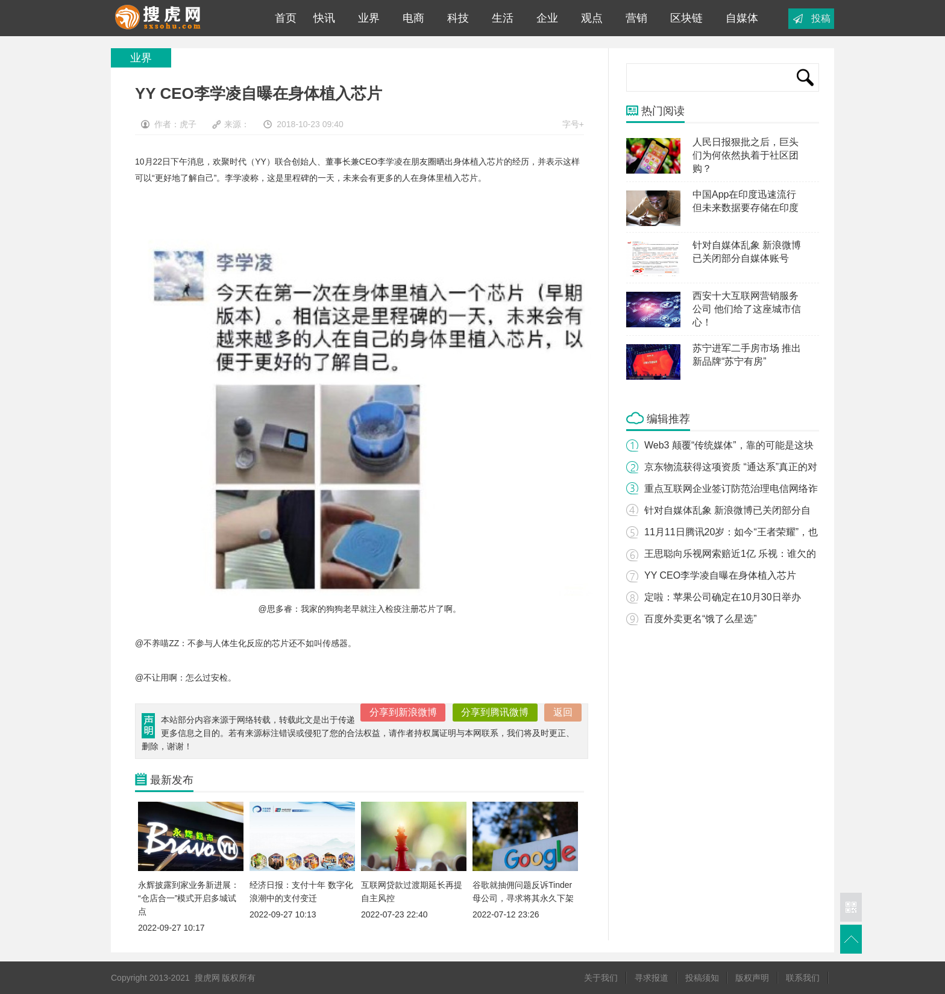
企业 (547, 18)
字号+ (573, 124)
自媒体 (742, 18)
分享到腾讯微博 (495, 712)
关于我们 (601, 978)
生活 (503, 18)
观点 (592, 18)
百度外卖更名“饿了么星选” (700, 619)
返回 (563, 712)
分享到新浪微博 (403, 712)
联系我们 (803, 978)
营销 (636, 18)
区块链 (686, 18)
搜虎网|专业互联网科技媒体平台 (182, 18)
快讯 (324, 18)
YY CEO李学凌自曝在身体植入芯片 (720, 575)
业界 (369, 18)
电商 (413, 18)
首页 (283, 18)
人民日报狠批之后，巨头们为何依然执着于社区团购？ (745, 155)
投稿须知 (702, 978)
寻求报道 (651, 978)
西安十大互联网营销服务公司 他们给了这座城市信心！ (746, 309)
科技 (458, 18)
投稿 (820, 18)
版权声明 (752, 978)
